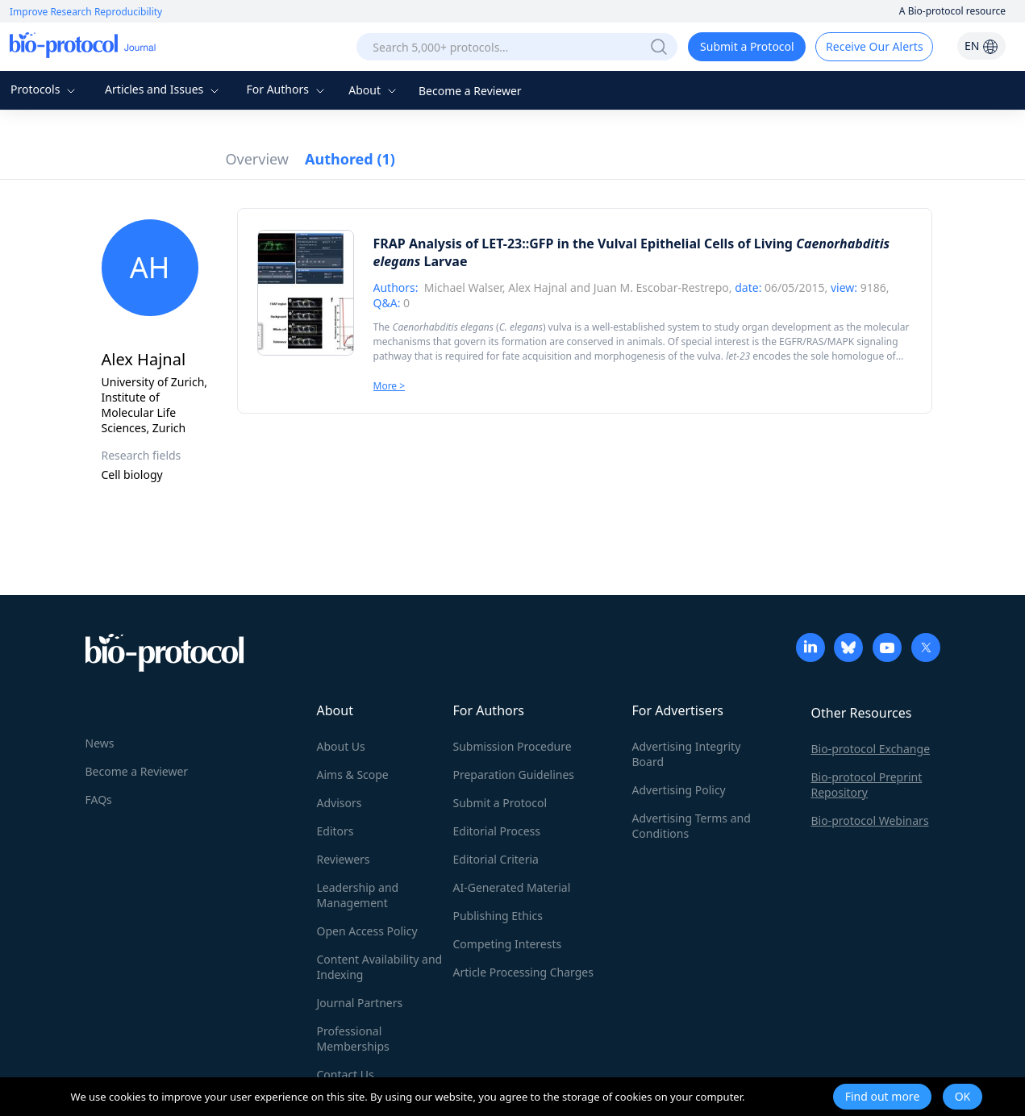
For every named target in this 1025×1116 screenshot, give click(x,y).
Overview (258, 159)
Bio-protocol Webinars (870, 820)
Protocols (44, 89)
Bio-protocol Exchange (871, 748)
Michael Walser (463, 287)
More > (389, 386)
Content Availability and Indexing (380, 967)
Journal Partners (360, 1002)
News (100, 743)
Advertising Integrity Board (686, 754)
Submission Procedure (512, 746)
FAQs (98, 799)
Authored (350, 159)
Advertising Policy (679, 789)
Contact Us (345, 1074)
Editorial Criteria (496, 859)
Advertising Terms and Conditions (691, 825)
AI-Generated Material (512, 887)
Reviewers (343, 859)
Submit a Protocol (747, 46)
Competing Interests (507, 944)
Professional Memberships (353, 1038)
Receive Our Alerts (874, 46)
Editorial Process (497, 831)
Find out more (882, 1096)
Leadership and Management (358, 895)
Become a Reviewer (470, 90)
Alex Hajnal (537, 287)
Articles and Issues (164, 89)
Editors (335, 831)
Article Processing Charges (523, 972)
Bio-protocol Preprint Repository (867, 784)
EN (981, 45)
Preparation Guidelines (514, 774)
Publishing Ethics (498, 915)
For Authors (286, 89)
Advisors (339, 802)
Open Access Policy (367, 931)
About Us (341, 746)
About (373, 90)
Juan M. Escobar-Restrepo (661, 287)
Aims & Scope (353, 774)
